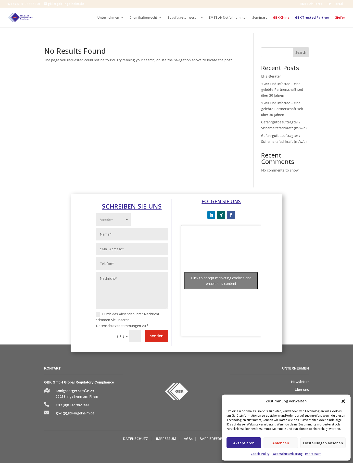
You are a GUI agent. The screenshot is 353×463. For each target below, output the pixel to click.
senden (157, 336)
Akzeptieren (243, 442)
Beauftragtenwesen (183, 18)
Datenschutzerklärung (287, 454)
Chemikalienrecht (143, 18)
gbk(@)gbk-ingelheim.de (75, 413)
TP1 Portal (335, 4)
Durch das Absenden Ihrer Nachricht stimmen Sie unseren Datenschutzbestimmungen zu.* (127, 320)
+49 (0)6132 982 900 (72, 404)
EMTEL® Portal (311, 4)
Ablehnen (280, 442)
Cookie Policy (260, 454)
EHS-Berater (271, 76)
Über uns (302, 389)
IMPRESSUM (166, 438)
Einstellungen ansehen (323, 442)
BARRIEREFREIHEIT (215, 438)
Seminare (259, 18)
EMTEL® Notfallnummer (228, 18)
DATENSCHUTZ (135, 438)
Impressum (313, 454)
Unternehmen (108, 18)
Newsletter (300, 381)
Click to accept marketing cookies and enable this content (221, 281)
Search (300, 52)
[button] (343, 401)
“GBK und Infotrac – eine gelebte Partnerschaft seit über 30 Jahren (282, 89)
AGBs (188, 438)
